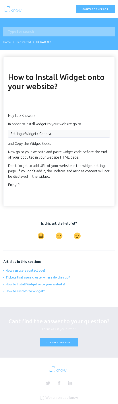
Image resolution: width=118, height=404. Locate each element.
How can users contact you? (25, 270)
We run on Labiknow (59, 398)
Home (7, 42)
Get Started (23, 42)
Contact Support (95, 9)
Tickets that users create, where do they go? (38, 277)
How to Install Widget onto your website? (36, 284)
